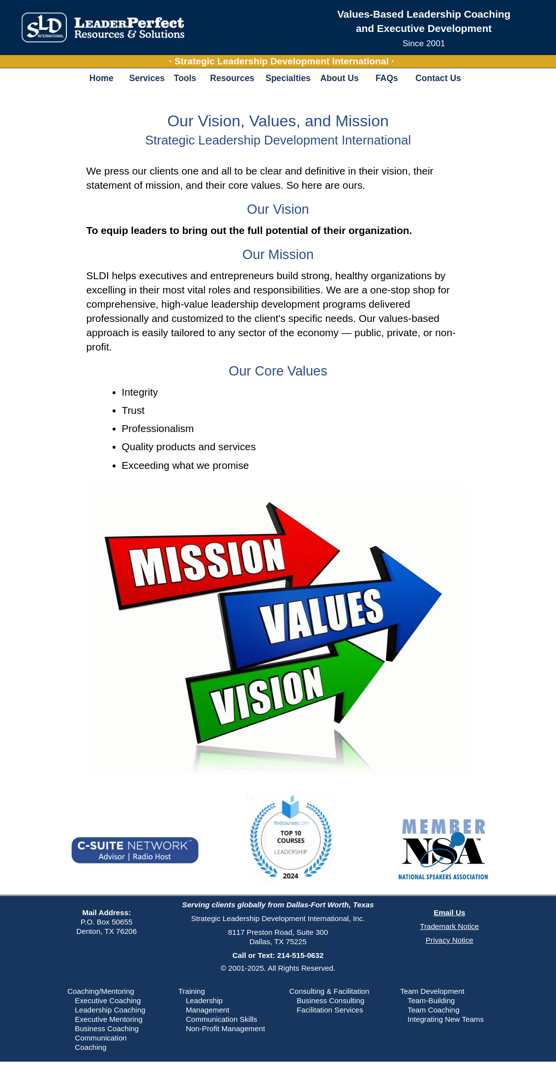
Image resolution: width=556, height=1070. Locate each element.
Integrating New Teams (446, 1019)
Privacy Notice (449, 940)
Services (146, 78)
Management (208, 1010)
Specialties (288, 78)
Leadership (204, 1000)
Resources (232, 78)
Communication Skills (221, 1019)
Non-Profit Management (225, 1028)
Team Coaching (434, 1010)
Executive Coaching (108, 1000)
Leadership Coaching (110, 1010)
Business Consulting (330, 1000)
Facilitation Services (329, 1010)
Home (101, 78)
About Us (340, 78)
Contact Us (438, 78)
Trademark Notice (449, 926)
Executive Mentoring (109, 1019)
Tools (185, 78)
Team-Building (431, 1000)
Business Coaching (107, 1028)
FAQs (387, 78)
